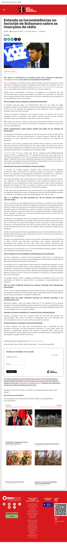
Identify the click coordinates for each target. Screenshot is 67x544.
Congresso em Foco (12, 80)
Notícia (34, 31)
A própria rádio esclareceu (13, 153)
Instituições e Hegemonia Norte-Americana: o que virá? (16, 443)
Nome (8, 364)
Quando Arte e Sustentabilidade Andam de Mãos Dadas (46, 483)
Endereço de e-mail (12, 356)
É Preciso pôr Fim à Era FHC (14, 482)
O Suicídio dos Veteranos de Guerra (47, 444)
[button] (4, 9)
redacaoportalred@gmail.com (30, 383)
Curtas (28, 31)
